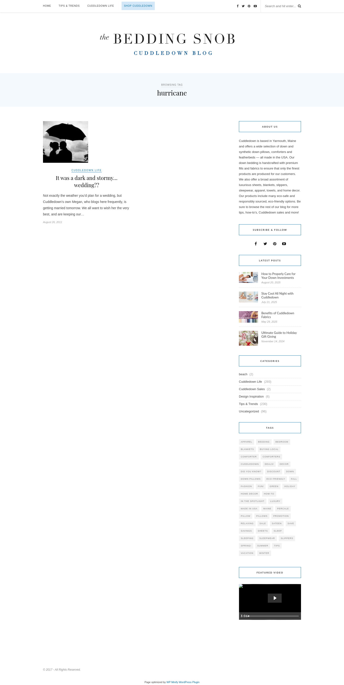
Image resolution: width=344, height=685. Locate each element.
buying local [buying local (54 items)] (269, 449)
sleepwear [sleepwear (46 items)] (267, 538)
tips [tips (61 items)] (277, 546)
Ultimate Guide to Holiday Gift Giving (279, 334)
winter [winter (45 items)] (264, 553)
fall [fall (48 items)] (294, 479)
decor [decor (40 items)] (284, 464)
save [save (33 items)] (291, 523)
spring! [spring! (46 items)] (246, 546)
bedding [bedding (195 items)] (263, 442)
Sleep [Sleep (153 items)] (278, 531)
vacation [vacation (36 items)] (247, 553)
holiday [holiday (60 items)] (289, 486)
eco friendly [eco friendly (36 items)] (276, 479)
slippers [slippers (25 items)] (287, 538)
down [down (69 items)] (290, 471)
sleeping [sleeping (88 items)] (247, 538)
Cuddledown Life (100, 6)
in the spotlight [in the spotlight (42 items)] (252, 501)
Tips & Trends (69, 6)
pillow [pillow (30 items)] (245, 516)
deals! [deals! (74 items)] (269, 464)
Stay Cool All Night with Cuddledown (277, 295)
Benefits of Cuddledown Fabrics (277, 315)
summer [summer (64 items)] (262, 546)
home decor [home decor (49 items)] (249, 494)
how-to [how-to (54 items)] (269, 494)
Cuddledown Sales (252, 389)
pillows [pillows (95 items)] (262, 516)
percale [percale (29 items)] (283, 508)
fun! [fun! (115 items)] (261, 486)
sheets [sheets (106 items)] (263, 531)
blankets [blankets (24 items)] (247, 449)
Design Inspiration (251, 396)
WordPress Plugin (189, 682)
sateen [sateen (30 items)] (277, 523)
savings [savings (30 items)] (246, 531)
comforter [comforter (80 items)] (249, 456)
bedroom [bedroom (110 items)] (281, 442)
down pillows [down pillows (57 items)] (251, 479)
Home (47, 6)
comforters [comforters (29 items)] (271, 456)
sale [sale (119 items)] (262, 523)
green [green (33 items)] (274, 486)
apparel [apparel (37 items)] (246, 442)
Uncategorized (249, 411)
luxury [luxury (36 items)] (275, 501)
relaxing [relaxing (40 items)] (247, 523)
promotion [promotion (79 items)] (281, 516)
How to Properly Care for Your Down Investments (278, 276)
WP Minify (172, 682)
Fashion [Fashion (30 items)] (246, 486)
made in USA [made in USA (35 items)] (249, 508)
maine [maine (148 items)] (267, 508)
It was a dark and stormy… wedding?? (86, 181)
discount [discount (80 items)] (273, 471)
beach (243, 374)
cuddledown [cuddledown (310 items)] (250, 464)
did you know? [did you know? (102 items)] (251, 471)
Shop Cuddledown (138, 6)
